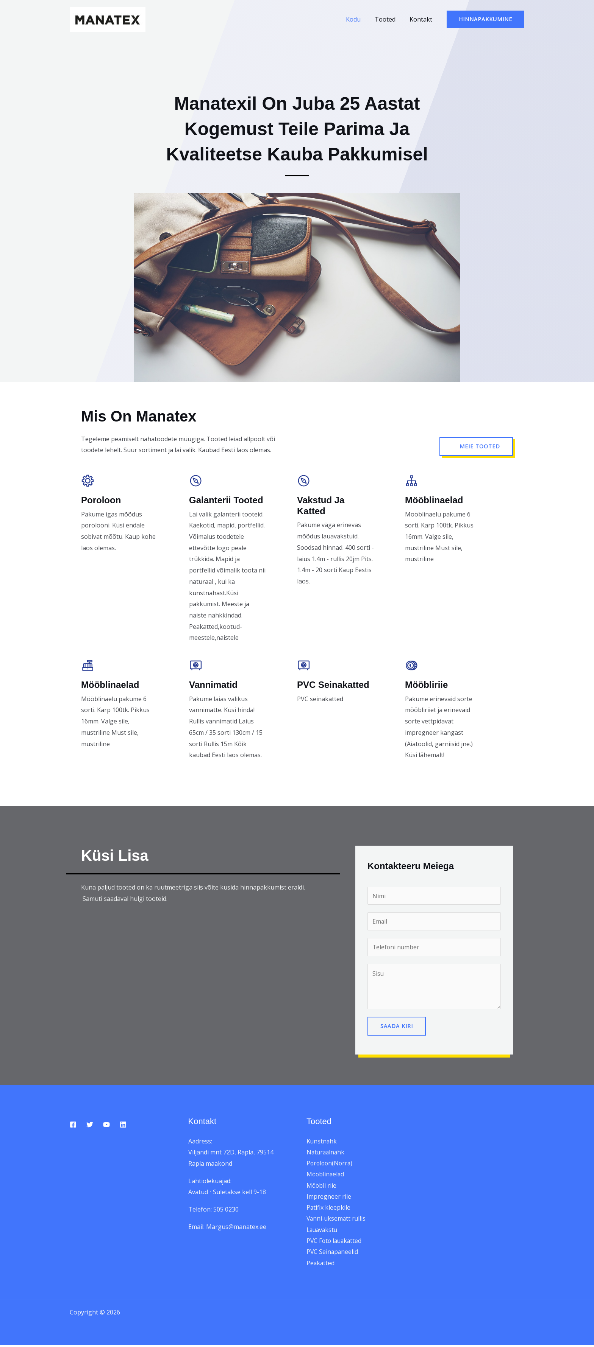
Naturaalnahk (326, 1152)
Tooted (387, 19)
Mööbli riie (321, 1186)
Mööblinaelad (325, 1175)
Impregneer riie (328, 1197)
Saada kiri (396, 1026)
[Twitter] (89, 1124)
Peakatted (320, 1265)
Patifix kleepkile (328, 1209)
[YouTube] (106, 1124)
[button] (485, 19)
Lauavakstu (322, 1231)
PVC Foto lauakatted (335, 1242)
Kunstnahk (322, 1141)
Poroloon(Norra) (330, 1164)
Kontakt (421, 19)
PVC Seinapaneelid (332, 1254)
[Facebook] (73, 1124)
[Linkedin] (123, 1124)
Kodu (357, 19)
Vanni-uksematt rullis (336, 1220)
